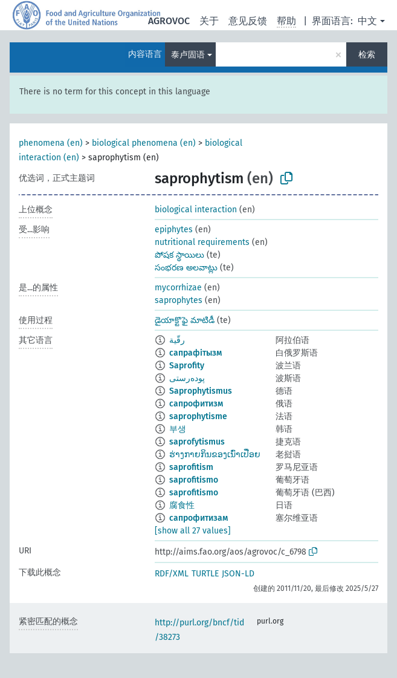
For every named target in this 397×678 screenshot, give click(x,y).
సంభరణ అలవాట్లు (186, 267)
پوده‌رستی (187, 378)
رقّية (177, 340)
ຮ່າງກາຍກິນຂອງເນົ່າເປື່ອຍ (214, 454)
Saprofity (186, 365)
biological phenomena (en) (144, 143)
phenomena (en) (51, 143)
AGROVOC (169, 21)
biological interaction (196, 209)
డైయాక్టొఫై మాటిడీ (185, 320)
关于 (209, 21)
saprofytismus (197, 442)
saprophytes (178, 300)
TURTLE (205, 574)
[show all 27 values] (193, 531)
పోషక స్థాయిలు (179, 255)
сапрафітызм (195, 353)
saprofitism (191, 467)
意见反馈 (247, 21)
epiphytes (174, 229)
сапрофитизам (198, 518)
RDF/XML (172, 574)
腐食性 (182, 505)
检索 (366, 55)
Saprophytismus (200, 391)
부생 (177, 429)
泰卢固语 (188, 55)
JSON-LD (238, 574)
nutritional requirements (202, 242)
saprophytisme (198, 416)
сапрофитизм (196, 404)
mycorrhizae (178, 287)
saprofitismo (193, 480)
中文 (367, 21)
